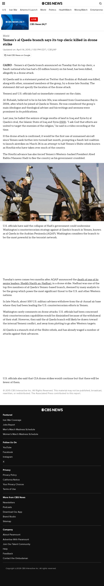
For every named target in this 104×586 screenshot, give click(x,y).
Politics (52, 10)
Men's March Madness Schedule (19, 429)
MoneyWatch (81, 10)
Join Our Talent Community (16, 544)
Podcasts (7, 507)
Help (5, 549)
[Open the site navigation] (18, 3)
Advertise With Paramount (16, 539)
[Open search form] (100, 3)
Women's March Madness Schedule (20, 434)
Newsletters (9, 502)
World (43, 10)
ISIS (62, 122)
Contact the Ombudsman (15, 558)
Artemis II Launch (28, 10)
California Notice (11, 480)
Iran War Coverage (12, 420)
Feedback (8, 553)
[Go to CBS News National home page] (52, 3)
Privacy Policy (10, 475)
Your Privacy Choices (13, 484)
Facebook (8, 452)
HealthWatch (65, 10)
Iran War (13, 10)
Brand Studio (9, 517)
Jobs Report (9, 425)
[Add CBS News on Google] (17, 55)
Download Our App (12, 512)
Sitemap (7, 521)
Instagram (8, 457)
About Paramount (11, 534)
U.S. (4, 10)
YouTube (7, 447)
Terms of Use (9, 489)
